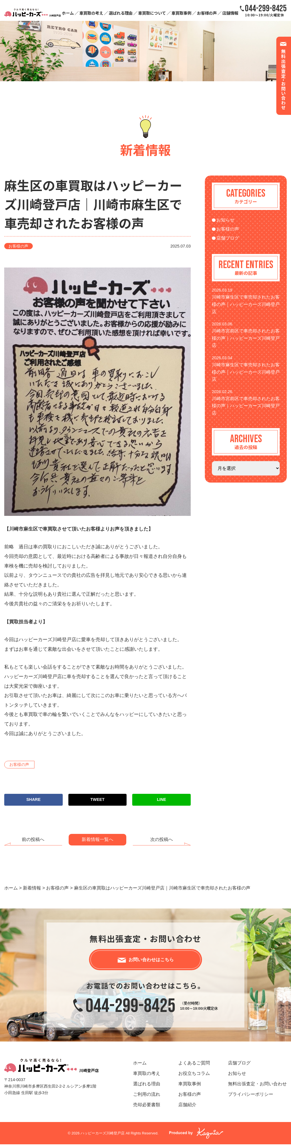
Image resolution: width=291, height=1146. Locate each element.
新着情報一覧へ (97, 839)
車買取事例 (181, 13)
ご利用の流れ (146, 1096)
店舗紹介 (187, 1106)
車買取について (152, 13)
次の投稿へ (161, 839)
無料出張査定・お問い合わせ (257, 1085)
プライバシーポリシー (250, 1096)
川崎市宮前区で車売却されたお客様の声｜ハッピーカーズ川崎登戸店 (246, 338)
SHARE (33, 799)
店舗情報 (230, 13)
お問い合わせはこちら (151, 960)
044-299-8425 (130, 1007)
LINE (161, 799)
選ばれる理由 (121, 13)
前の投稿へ (33, 839)
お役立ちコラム (194, 1075)
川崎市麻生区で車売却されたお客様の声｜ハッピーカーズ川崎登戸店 (246, 304)
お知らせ (225, 220)
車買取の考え (91, 13)
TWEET (97, 799)
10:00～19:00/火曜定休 (266, 10)
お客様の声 (207, 13)
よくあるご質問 (194, 1064)
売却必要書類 (146, 1106)
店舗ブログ (227, 238)
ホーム (68, 13)
